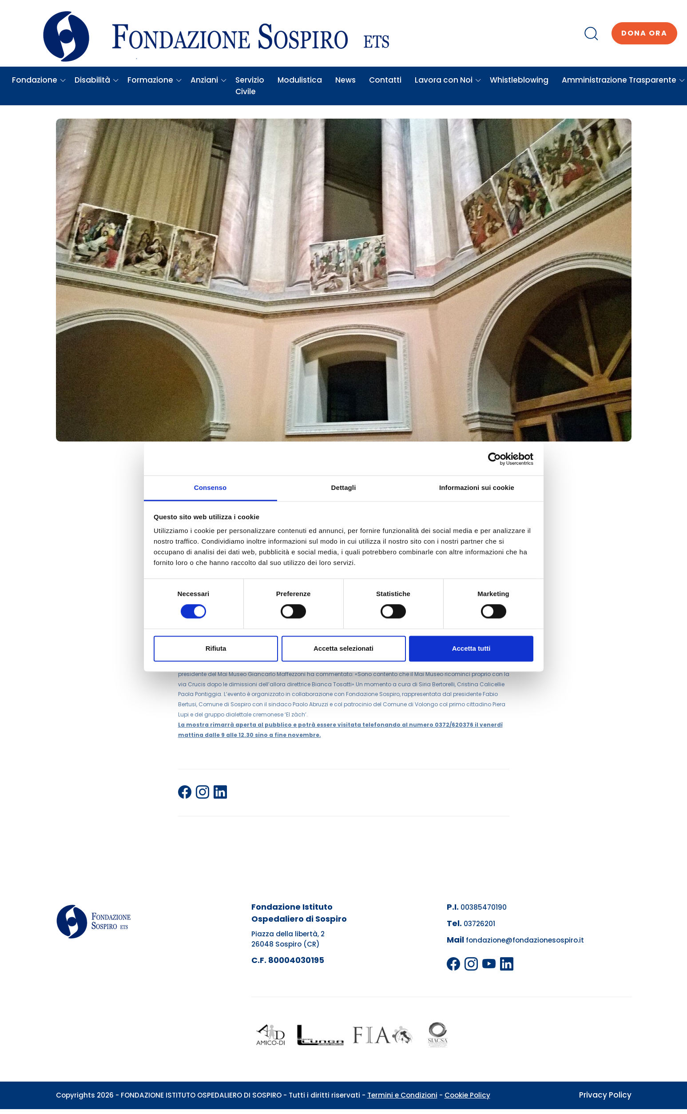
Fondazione (39, 80)
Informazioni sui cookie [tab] (476, 487)
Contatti (385, 80)
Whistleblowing (519, 80)
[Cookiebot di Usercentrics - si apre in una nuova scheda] (494, 458)
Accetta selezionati (343, 648)
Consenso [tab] (210, 487)
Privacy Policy (605, 1095)
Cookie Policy (467, 1095)
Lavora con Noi (448, 80)
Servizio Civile (249, 86)
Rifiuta (216, 648)
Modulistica (300, 80)
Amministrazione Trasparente (623, 80)
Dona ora (644, 33)
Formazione (154, 80)
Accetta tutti (471, 648)
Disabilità (97, 80)
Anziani (209, 80)
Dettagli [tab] (343, 487)
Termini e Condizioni (402, 1095)
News (345, 80)
